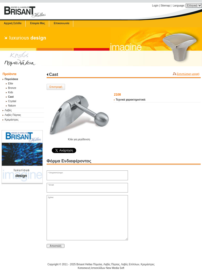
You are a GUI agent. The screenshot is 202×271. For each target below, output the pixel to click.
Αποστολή (55, 245)
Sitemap (165, 5)
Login (155, 5)
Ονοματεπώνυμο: (56, 173)
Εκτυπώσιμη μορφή (188, 73)
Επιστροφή (55, 86)
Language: (179, 5)
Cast (53, 74)
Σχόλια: (51, 197)
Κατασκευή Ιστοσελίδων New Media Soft (101, 268)
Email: (51, 185)
